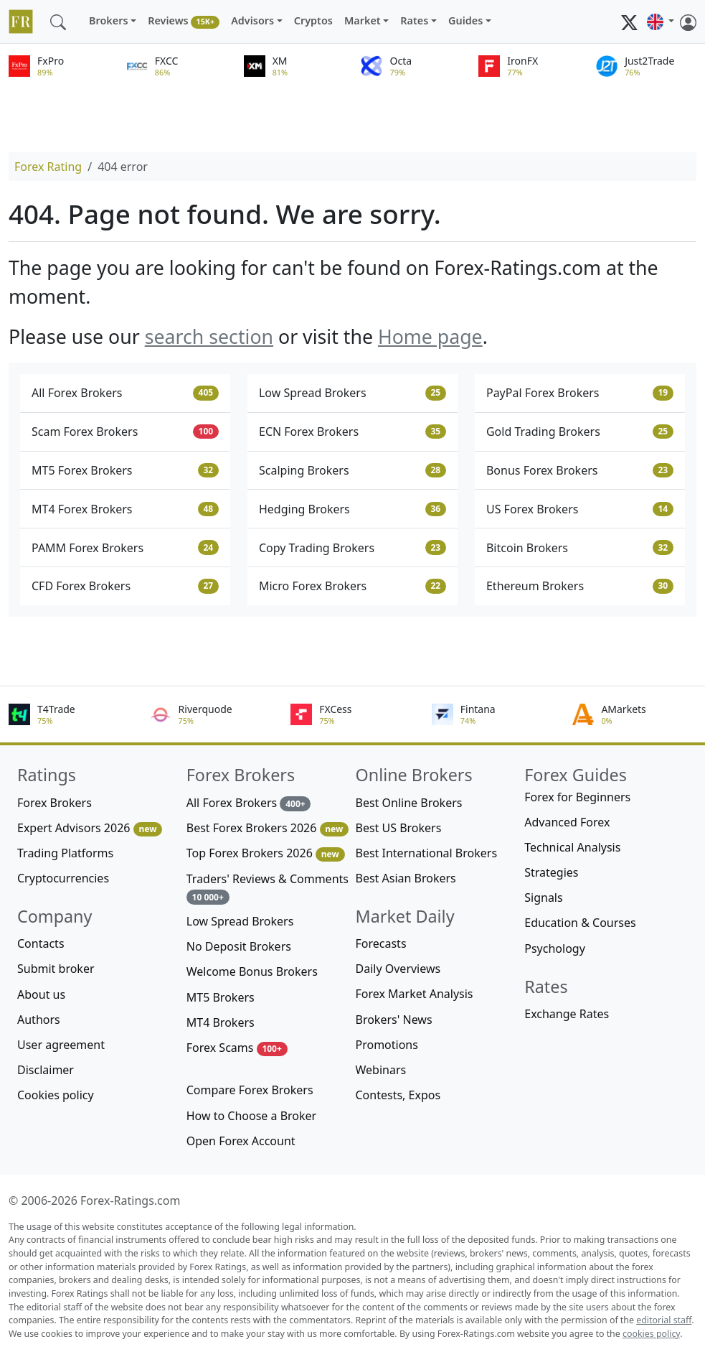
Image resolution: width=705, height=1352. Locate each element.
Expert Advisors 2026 (89, 828)
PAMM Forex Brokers (125, 548)
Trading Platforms (65, 853)
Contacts (41, 943)
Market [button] (362, 20)
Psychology (554, 948)
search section (209, 336)
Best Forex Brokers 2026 (267, 828)
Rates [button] (414, 20)
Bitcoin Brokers (579, 548)
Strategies (551, 872)
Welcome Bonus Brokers (252, 971)
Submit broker (56, 968)
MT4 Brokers (220, 1022)
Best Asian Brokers (406, 878)
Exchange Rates (566, 1014)
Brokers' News (394, 1019)
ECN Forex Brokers (352, 431)
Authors (38, 1019)
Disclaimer (45, 1070)
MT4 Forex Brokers (125, 509)
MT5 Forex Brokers (125, 470)
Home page (430, 336)
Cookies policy (55, 1095)
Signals (543, 897)
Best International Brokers (427, 853)
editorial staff (663, 1320)
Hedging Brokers (352, 509)
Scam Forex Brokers (125, 431)
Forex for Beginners (577, 797)
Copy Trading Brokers (352, 548)
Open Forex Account (240, 1141)
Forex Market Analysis (414, 994)
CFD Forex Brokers (125, 586)
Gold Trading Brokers (579, 431)
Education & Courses (579, 923)
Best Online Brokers (409, 803)
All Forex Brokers (125, 393)
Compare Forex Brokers (249, 1090)
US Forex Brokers (579, 509)
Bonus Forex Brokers (579, 470)
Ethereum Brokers (579, 586)
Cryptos (313, 20)
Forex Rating (48, 166)
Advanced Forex (567, 822)
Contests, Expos (398, 1095)
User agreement (61, 1045)
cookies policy (651, 1334)
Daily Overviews (398, 968)
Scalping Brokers (352, 470)
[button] (660, 21)
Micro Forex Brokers (352, 586)
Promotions (387, 1045)
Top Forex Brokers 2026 (265, 853)
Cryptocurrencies (63, 878)
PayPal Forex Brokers (579, 393)
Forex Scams (237, 1048)
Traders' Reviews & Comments (267, 888)
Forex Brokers (54, 803)
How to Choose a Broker (251, 1116)
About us (41, 994)
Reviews (183, 21)
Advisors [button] (252, 20)
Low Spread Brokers (352, 393)
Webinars (381, 1070)
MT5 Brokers (220, 997)
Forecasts (381, 943)
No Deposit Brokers (238, 946)
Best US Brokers (399, 828)
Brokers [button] (108, 20)
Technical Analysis (572, 847)
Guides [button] (465, 20)
